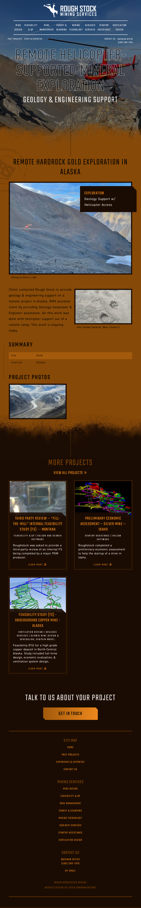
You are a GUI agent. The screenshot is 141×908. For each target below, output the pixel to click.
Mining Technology (70, 818)
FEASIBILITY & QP (30, 27)
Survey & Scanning (70, 811)
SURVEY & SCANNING (61, 27)
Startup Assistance (70, 833)
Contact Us (110, 39)
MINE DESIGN (18, 27)
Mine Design (70, 789)
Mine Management (70, 804)
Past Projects (15, 39)
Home (70, 748)
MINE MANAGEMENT (47, 27)
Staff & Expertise (33, 39)
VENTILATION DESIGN (119, 27)
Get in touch (70, 713)
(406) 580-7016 (125, 41)
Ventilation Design (70, 840)
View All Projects (68, 473)
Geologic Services (70, 826)
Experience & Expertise (70, 762)
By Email (70, 871)
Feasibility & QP (70, 796)
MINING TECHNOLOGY (76, 27)
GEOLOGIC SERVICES (90, 27)
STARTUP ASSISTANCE (104, 27)
